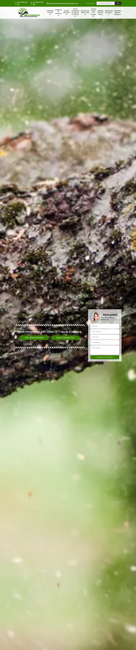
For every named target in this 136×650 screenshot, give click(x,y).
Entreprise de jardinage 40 (58, 12)
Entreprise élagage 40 (50, 12)
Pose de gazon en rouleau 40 (93, 12)
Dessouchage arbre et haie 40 (85, 12)
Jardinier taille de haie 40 (100, 12)
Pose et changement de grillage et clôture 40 (75, 12)
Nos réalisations (34, 337)
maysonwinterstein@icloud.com (61, 3)
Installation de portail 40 (109, 12)
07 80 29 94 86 (36, 3)
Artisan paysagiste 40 (66, 12)
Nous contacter (65, 337)
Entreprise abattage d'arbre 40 (117, 12)
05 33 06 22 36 (20, 3)
